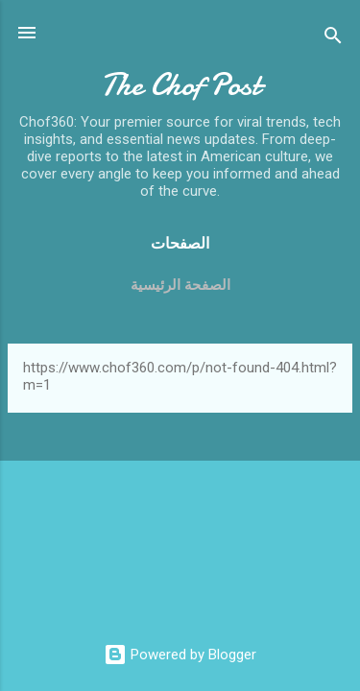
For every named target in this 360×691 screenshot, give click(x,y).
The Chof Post (180, 85)
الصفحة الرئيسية (180, 285)
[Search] (333, 39)
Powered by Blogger (180, 654)
